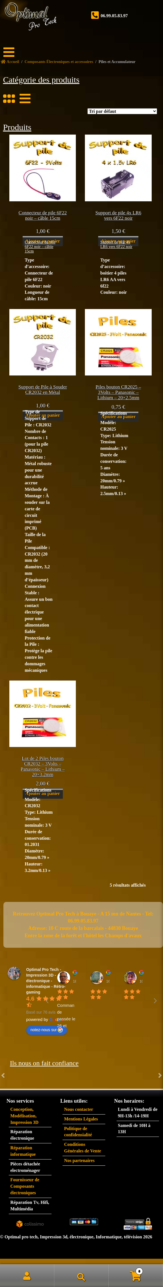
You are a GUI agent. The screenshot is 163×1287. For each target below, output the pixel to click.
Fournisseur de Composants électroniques (24, 1186)
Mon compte (27, 1275)
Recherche (81, 1275)
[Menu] (12, 52)
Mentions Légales (81, 1119)
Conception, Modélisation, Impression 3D (24, 1116)
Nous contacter (78, 1109)
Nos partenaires (79, 1160)
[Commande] (122, 111)
